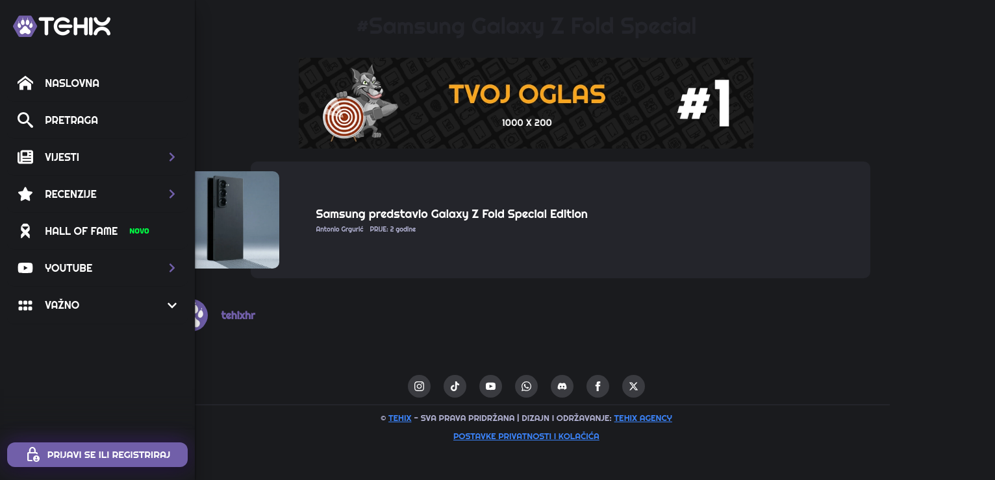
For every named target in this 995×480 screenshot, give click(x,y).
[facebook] (666, 386)
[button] (97, 157)
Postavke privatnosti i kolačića (595, 436)
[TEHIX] (61, 26)
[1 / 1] (595, 103)
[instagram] (488, 386)
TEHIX (468, 418)
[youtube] (559, 386)
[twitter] (702, 386)
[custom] (523, 386)
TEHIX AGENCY (711, 418)
